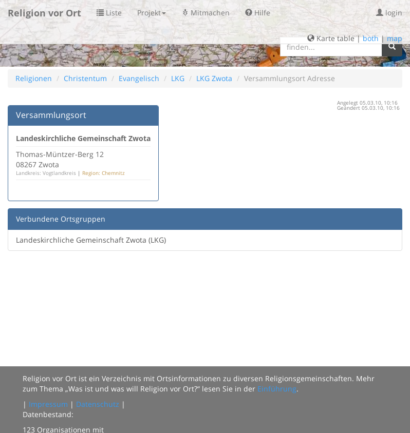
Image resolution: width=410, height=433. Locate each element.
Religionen (33, 78)
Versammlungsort (51, 115)
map (394, 38)
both (371, 38)
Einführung (276, 388)
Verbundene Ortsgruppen (60, 219)
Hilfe (257, 12)
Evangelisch (139, 78)
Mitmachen (205, 12)
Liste (109, 12)
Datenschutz (97, 404)
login (389, 12)
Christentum (85, 78)
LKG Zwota (214, 78)
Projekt (151, 12)
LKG (177, 78)
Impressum (48, 404)
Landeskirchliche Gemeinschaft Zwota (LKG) (91, 240)
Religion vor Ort (44, 13)
